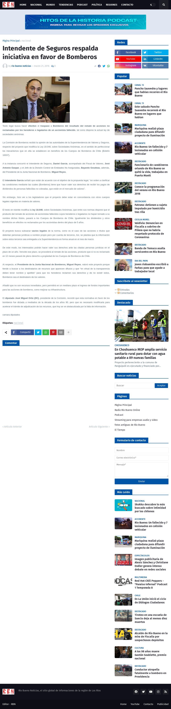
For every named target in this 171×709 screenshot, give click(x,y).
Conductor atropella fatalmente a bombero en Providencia (150, 673)
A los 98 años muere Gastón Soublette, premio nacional (150, 655)
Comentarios (126, 293)
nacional (26, 41)
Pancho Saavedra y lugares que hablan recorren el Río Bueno (151, 92)
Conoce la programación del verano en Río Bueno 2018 (149, 190)
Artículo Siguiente (98, 426)
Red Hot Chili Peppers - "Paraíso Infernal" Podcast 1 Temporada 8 (151, 584)
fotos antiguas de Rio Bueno (130, 424)
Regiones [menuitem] (111, 4)
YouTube (135, 704)
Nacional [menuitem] (36, 4)
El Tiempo (120, 429)
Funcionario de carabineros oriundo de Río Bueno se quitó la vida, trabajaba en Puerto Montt (151, 170)
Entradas (124, 289)
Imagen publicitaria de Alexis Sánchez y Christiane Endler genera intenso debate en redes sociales (151, 564)
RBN (13, 704)
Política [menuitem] (97, 4)
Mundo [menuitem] (50, 4)
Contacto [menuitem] (127, 4)
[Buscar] (141, 385)
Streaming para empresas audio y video (136, 420)
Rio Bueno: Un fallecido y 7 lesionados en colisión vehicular (151, 150)
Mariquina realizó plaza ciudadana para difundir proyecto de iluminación (150, 132)
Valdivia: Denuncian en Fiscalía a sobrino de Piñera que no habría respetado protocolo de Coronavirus (149, 230)
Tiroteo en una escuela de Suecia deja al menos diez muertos (151, 618)
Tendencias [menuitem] (66, 4)
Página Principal (11, 41)
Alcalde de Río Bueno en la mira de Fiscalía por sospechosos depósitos (151, 637)
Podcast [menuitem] (82, 4)
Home (123, 704)
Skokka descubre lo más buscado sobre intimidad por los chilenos (150, 508)
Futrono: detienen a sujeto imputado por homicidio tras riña (151, 208)
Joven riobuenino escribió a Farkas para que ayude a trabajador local (151, 268)
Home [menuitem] (23, 4)
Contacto (148, 704)
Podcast (119, 415)
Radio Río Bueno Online (127, 410)
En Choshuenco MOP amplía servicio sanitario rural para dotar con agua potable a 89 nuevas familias (141, 354)
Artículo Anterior (13, 426)
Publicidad (162, 704)
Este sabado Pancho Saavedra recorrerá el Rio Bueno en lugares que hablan (150, 112)
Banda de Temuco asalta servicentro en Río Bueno (150, 250)
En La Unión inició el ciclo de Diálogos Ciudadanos (150, 600)
